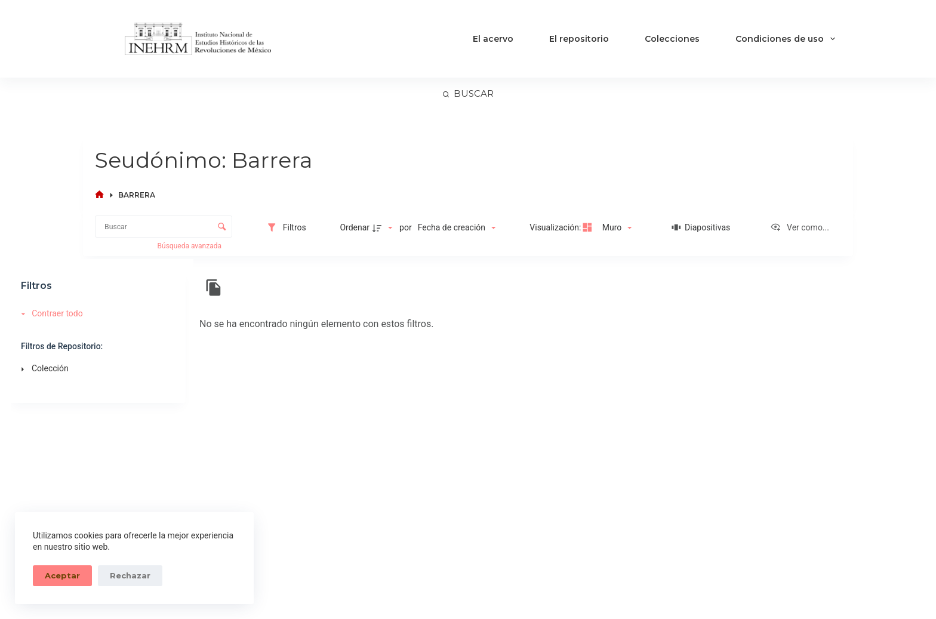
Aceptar (62, 575)
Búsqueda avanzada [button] (190, 246)
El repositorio (579, 38)
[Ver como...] (799, 227)
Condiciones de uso (787, 39)
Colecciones (672, 38)
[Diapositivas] (701, 227)
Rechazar (130, 575)
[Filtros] (286, 227)
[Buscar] (468, 94)
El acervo (493, 38)
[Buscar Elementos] (163, 226)
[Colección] (95, 369)
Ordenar (355, 227)
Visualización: (556, 227)
